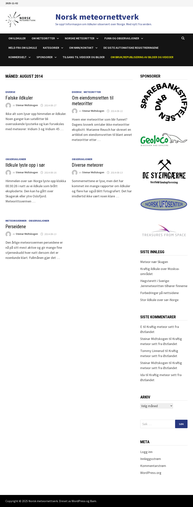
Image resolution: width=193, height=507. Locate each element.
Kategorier (51, 47)
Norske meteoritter (79, 38)
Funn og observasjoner (121, 38)
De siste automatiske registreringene (131, 47)
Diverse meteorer (87, 165)
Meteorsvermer (16, 220)
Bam (93, 501)
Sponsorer (45, 57)
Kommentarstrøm (153, 466)
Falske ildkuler (19, 98)
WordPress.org (150, 473)
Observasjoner (15, 159)
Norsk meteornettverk (97, 16)
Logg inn (146, 452)
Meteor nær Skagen (154, 262)
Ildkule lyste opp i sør (25, 165)
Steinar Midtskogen (27, 105)
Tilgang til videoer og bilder (84, 57)
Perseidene (15, 226)
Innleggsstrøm (150, 459)
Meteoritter (92, 92)
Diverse (10, 92)
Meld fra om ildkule (22, 47)
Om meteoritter (43, 38)
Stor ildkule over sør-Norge (159, 300)
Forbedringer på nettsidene (159, 293)
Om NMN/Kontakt (81, 47)
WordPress (79, 501)
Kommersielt (17, 57)
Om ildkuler (17, 38)
